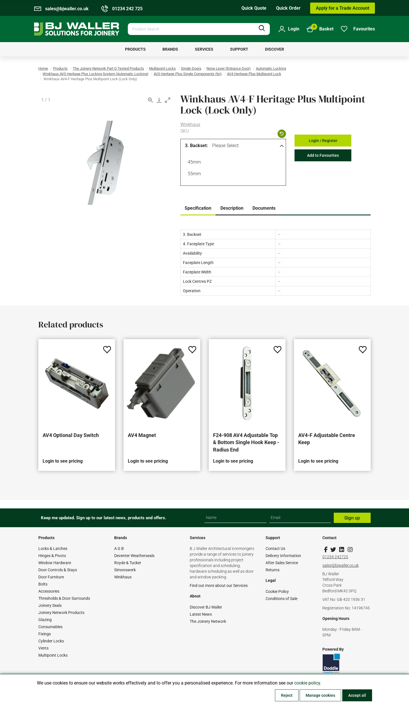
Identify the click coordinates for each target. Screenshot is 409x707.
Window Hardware (54, 562)
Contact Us (275, 548)
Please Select (225, 145)
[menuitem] (135, 49)
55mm (193, 174)
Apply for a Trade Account (342, 8)
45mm (193, 162)
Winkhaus (190, 124)
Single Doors (191, 68)
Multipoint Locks (162, 68)
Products (60, 68)
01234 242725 (335, 557)
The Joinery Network (208, 621)
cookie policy (307, 683)
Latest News (201, 614)
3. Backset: (196, 145)
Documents (264, 208)
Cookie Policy (277, 591)
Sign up (352, 518)
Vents (43, 648)
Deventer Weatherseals (134, 555)
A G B (119, 548)
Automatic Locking (271, 68)
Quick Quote (253, 8)
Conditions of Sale (281, 598)
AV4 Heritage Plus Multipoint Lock (254, 74)
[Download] (159, 100)
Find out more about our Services (219, 585)
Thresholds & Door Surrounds (64, 598)
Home (43, 68)
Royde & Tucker (127, 562)
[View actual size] (150, 100)
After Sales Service (282, 562)
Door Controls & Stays (57, 570)
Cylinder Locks (51, 641)
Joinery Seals (50, 605)
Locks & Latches (52, 548)
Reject (287, 695)
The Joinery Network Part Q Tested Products (108, 68)
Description (231, 208)
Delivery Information (283, 555)
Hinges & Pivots (52, 555)
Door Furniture (51, 577)
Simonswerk (125, 570)
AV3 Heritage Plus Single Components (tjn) (188, 74)
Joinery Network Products (61, 612)
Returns (272, 570)
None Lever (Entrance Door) (228, 68)
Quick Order (288, 8)
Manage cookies (320, 695)
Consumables (50, 626)
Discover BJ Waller (206, 607)
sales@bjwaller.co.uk (340, 565)
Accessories (48, 591)
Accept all (357, 695)
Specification (198, 208)
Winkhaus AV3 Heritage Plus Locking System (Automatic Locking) (96, 74)
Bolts (42, 584)
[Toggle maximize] (167, 100)
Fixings (44, 634)
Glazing (45, 619)
